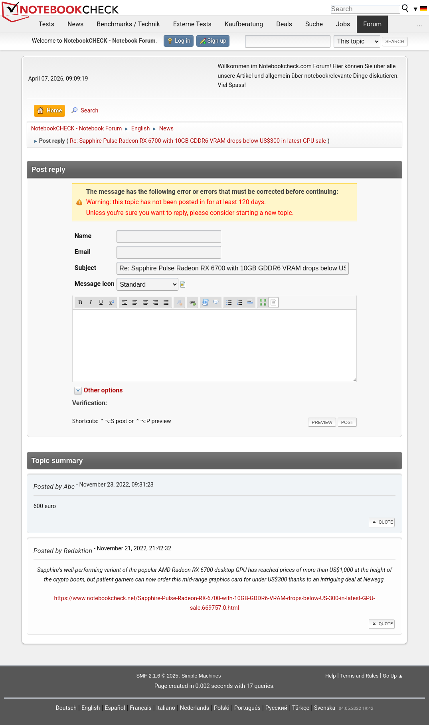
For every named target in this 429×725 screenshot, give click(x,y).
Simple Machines (201, 676)
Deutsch (66, 708)
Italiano (165, 708)
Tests (46, 24)
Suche (314, 24)
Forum (372, 24)
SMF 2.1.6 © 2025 (157, 676)
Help (330, 676)
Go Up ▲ (393, 676)
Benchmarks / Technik (128, 24)
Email (83, 252)
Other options (103, 390)
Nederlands (194, 708)
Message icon (95, 284)
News (75, 24)
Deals (284, 24)
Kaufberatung (244, 24)
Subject (85, 268)
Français (140, 708)
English (90, 708)
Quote (382, 522)
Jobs (343, 24)
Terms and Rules (359, 676)
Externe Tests (192, 24)
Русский (276, 708)
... (419, 24)
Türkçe (300, 708)
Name (83, 236)
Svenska (325, 708)
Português (247, 708)
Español (115, 708)
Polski (221, 708)
